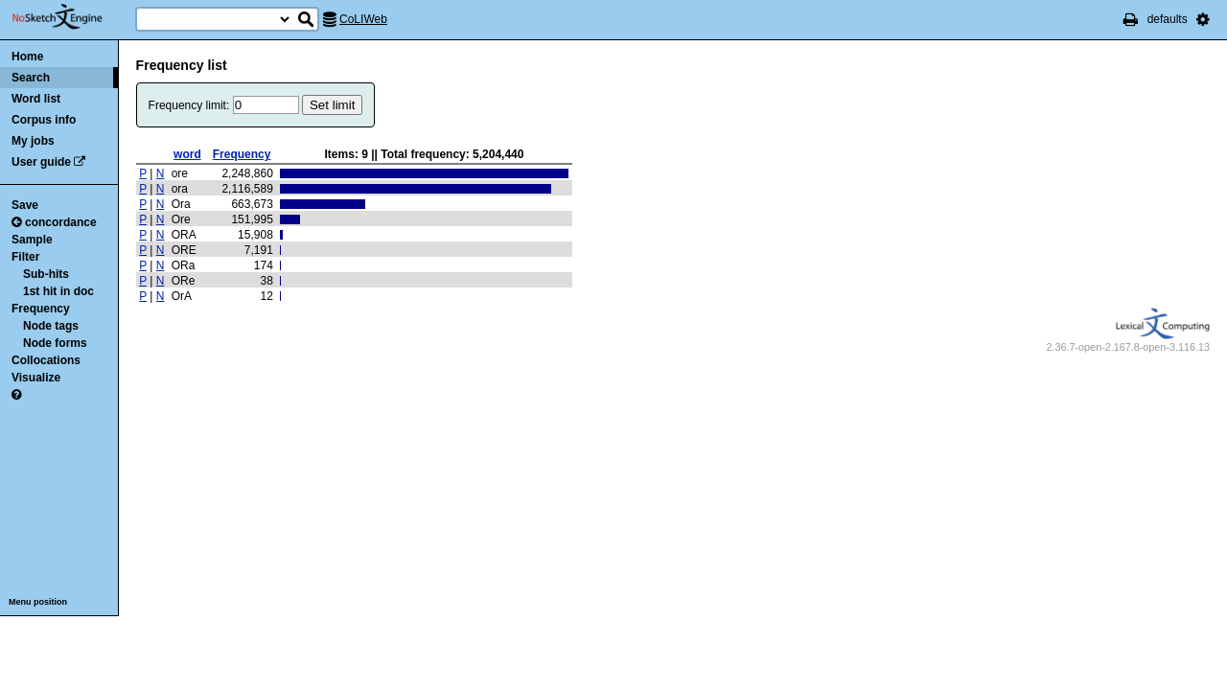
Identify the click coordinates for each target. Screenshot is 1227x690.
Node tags (51, 326)
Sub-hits (46, 274)
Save (25, 205)
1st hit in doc (58, 291)
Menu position (38, 602)
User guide (41, 162)
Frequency (41, 308)
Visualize (36, 377)
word (187, 154)
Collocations (46, 360)
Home (27, 56)
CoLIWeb (363, 19)
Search (31, 77)
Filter (25, 257)
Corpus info (44, 119)
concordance (54, 222)
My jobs (33, 141)
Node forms (55, 343)
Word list (36, 98)
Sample (32, 239)
